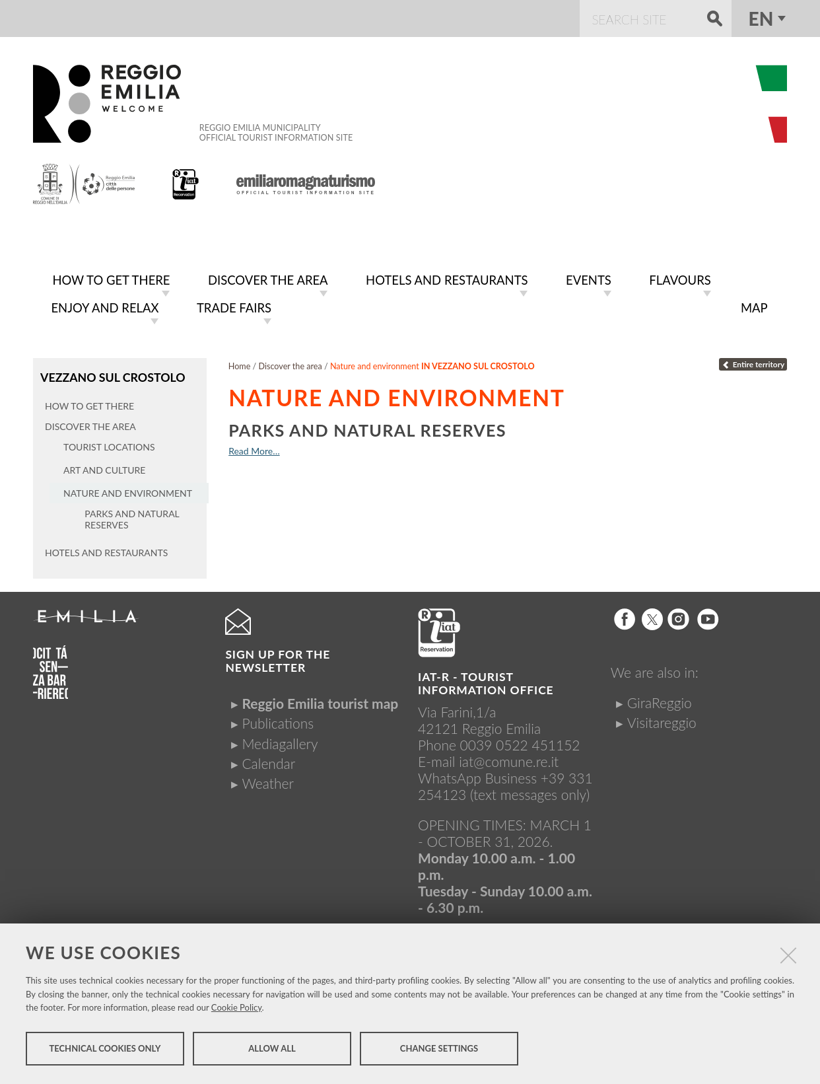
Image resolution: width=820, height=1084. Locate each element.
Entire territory (753, 362)
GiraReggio (659, 699)
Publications (278, 720)
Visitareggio (662, 719)
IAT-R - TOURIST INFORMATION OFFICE (485, 680)
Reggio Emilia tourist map (320, 700)
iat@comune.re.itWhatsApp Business (488, 766)
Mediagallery (280, 740)
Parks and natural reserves (367, 427)
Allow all (271, 1049)
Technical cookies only (104, 1049)
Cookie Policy (236, 1008)
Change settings (439, 1049)
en (761, 18)
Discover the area (290, 364)
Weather (267, 780)
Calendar (268, 760)
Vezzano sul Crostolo (111, 374)
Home (239, 364)
